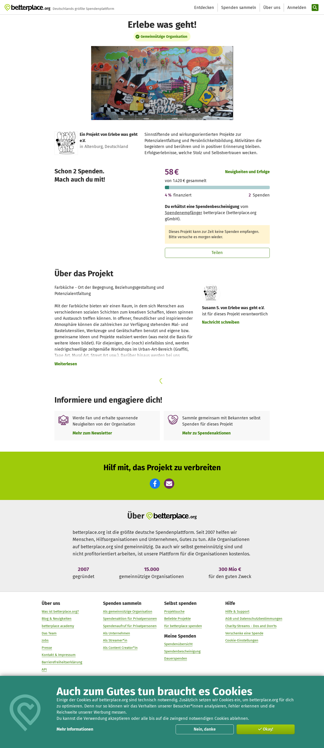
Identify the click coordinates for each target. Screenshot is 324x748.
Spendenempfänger (183, 212)
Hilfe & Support (237, 611)
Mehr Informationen (75, 729)
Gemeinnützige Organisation (164, 36)
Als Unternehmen (116, 633)
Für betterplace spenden (183, 626)
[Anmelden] (296, 7)
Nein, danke (205, 729)
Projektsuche (174, 611)
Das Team (49, 633)
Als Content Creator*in (120, 647)
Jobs (45, 640)
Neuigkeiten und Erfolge (247, 171)
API (44, 669)
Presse (47, 647)
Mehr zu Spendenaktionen (206, 433)
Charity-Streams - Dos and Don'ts (251, 626)
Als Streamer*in (115, 640)
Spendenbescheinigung (182, 651)
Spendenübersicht (178, 644)
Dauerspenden (175, 658)
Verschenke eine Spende (244, 633)
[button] (155, 483)
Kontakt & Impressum (59, 655)
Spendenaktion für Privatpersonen (130, 619)
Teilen (217, 252)
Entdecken (204, 7)
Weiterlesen (65, 363)
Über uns (271, 7)
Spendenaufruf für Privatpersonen (129, 626)
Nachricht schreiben (220, 322)
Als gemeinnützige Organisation (127, 611)
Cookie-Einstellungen (241, 640)
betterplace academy (58, 626)
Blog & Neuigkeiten (56, 619)
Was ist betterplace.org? (60, 611)
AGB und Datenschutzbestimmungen (253, 619)
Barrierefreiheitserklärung (62, 662)
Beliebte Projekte (177, 619)
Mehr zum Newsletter (92, 433)
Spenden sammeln (238, 7)
